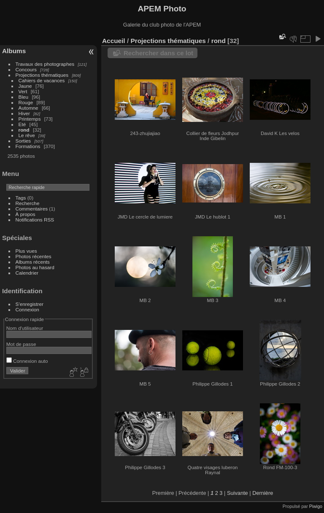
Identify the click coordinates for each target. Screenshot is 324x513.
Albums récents (33, 262)
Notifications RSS (35, 219)
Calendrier (27, 272)
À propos (25, 214)
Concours (26, 69)
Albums (14, 50)
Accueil (113, 40)
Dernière (262, 493)
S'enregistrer (29, 304)
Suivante (237, 493)
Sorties (23, 140)
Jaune (25, 86)
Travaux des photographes (45, 64)
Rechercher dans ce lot (158, 53)
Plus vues (26, 251)
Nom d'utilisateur (24, 328)
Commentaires (32, 208)
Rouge (26, 102)
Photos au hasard (35, 267)
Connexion (27, 309)
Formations (28, 146)
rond (24, 129)
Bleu (24, 97)
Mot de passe (21, 344)
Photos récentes (33, 256)
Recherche (28, 203)
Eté (22, 124)
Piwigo (315, 506)
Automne (28, 108)
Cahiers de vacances (42, 80)
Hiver (24, 113)
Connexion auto (27, 361)
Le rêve (27, 135)
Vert (23, 91)
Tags (21, 197)
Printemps (30, 119)
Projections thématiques (42, 75)
